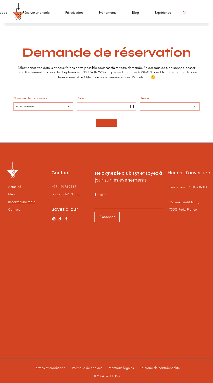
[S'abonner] (107, 217)
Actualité (14, 187)
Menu (12, 194)
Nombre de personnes (30, 98)
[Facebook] (66, 219)
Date (80, 98)
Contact (14, 209)
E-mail (99, 194)
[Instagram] (185, 13)
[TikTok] (60, 219)
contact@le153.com (66, 194)
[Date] (103, 106)
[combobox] (43, 106)
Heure (144, 98)
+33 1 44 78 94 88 (64, 187)
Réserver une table (21, 202)
